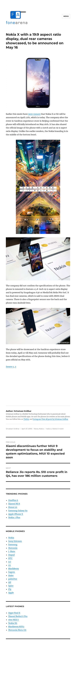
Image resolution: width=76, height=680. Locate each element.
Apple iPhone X (15, 514)
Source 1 (10, 366)
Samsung (12, 544)
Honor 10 (12, 507)
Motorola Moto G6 (17, 630)
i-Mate (11, 551)
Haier (11, 575)
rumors (36, 114)
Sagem (11, 572)
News (36, 429)
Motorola (12, 548)
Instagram (37, 419)
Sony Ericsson (15, 541)
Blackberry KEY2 (16, 626)
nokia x (49, 429)
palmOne (12, 579)
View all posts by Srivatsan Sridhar (54, 419)
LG (9, 561)
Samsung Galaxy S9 (17, 510)
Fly (9, 589)
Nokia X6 (12, 623)
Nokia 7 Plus (14, 517)
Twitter (26, 419)
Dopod (11, 555)
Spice (10, 586)
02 (9, 565)
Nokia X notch (58, 429)
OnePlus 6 (13, 500)
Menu (66, 16)
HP (9, 582)
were (30, 114)
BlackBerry (13, 568)
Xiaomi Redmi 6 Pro (17, 616)
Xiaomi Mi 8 (14, 503)
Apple (11, 592)
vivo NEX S (13, 619)
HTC (10, 558)
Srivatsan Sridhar (12, 429)
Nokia (41, 429)
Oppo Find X (14, 613)
